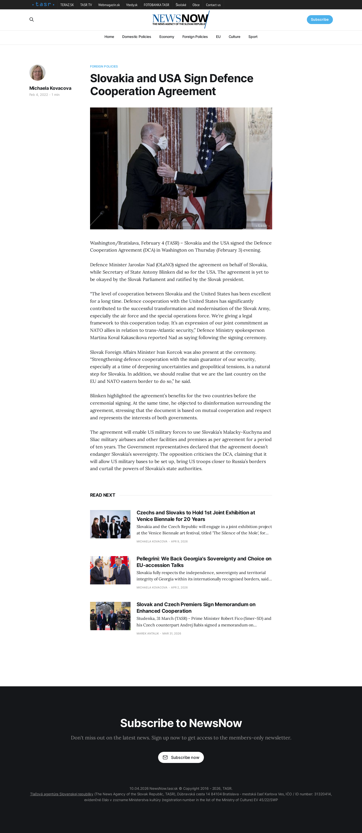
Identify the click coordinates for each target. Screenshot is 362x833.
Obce (196, 5)
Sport (253, 36)
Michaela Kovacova (50, 88)
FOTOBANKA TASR (156, 5)
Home (109, 36)
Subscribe (320, 19)
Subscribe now (181, 757)
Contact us (213, 5)
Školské (181, 5)
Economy (166, 36)
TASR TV (86, 5)
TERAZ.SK (67, 5)
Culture (234, 36)
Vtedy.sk (132, 5)
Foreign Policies (195, 36)
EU (218, 36)
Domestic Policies (136, 36)
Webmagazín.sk (109, 5)
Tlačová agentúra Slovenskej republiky (61, 794)
